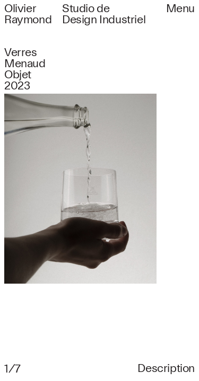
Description (166, 368)
